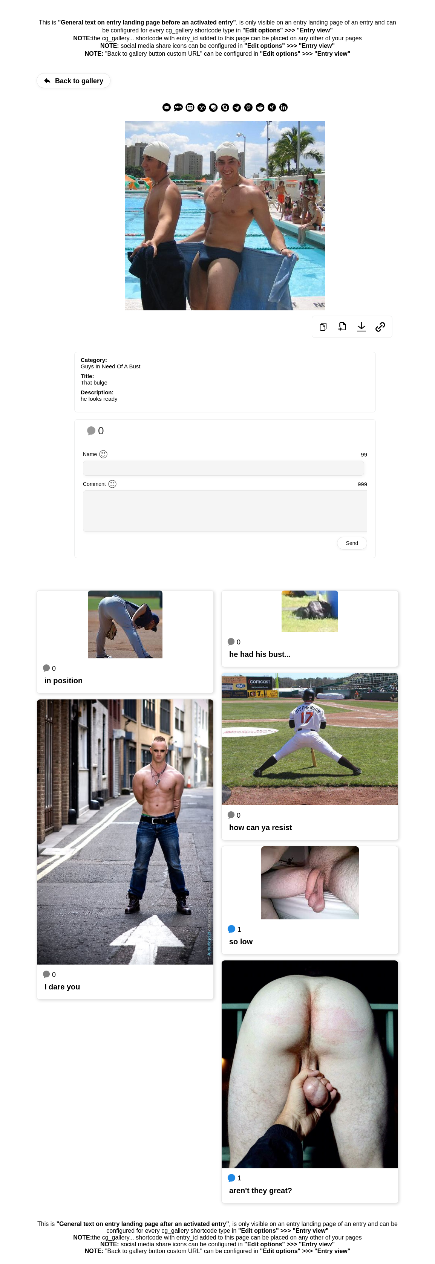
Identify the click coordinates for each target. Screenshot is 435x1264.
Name (90, 454)
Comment (94, 484)
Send (352, 543)
